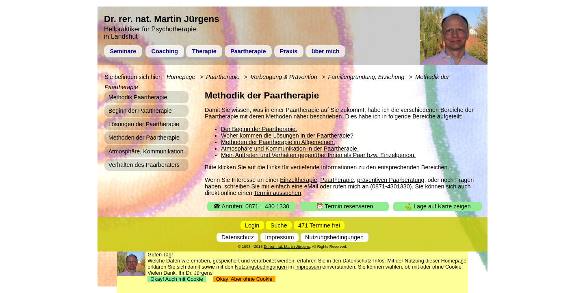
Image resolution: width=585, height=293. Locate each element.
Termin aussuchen (277, 193)
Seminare (123, 51)
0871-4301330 (391, 186)
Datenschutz (237, 237)
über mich (326, 51)
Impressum (279, 237)
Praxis (288, 51)
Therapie (204, 51)
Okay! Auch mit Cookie (176, 279)
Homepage (181, 77)
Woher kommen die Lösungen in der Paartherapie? (287, 135)
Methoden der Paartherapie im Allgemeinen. (278, 142)
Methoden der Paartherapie (144, 137)
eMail (311, 186)
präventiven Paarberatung (391, 180)
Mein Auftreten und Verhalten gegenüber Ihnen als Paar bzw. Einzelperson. (318, 155)
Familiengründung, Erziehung (366, 77)
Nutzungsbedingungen (334, 237)
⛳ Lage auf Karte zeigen (438, 206)
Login (252, 225)
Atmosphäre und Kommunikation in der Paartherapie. (290, 148)
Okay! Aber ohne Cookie (244, 279)
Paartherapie (248, 51)
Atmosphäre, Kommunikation (146, 151)
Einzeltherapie (298, 180)
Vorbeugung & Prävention (283, 77)
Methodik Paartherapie (137, 97)
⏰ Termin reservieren (344, 206)
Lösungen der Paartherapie (143, 124)
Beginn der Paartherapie (140, 110)
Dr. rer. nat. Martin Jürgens (287, 246)
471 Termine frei (319, 225)
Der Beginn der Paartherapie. (259, 129)
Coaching (165, 51)
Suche (279, 225)
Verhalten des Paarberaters (144, 165)
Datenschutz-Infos (363, 261)
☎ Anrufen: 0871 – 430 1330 (251, 206)
